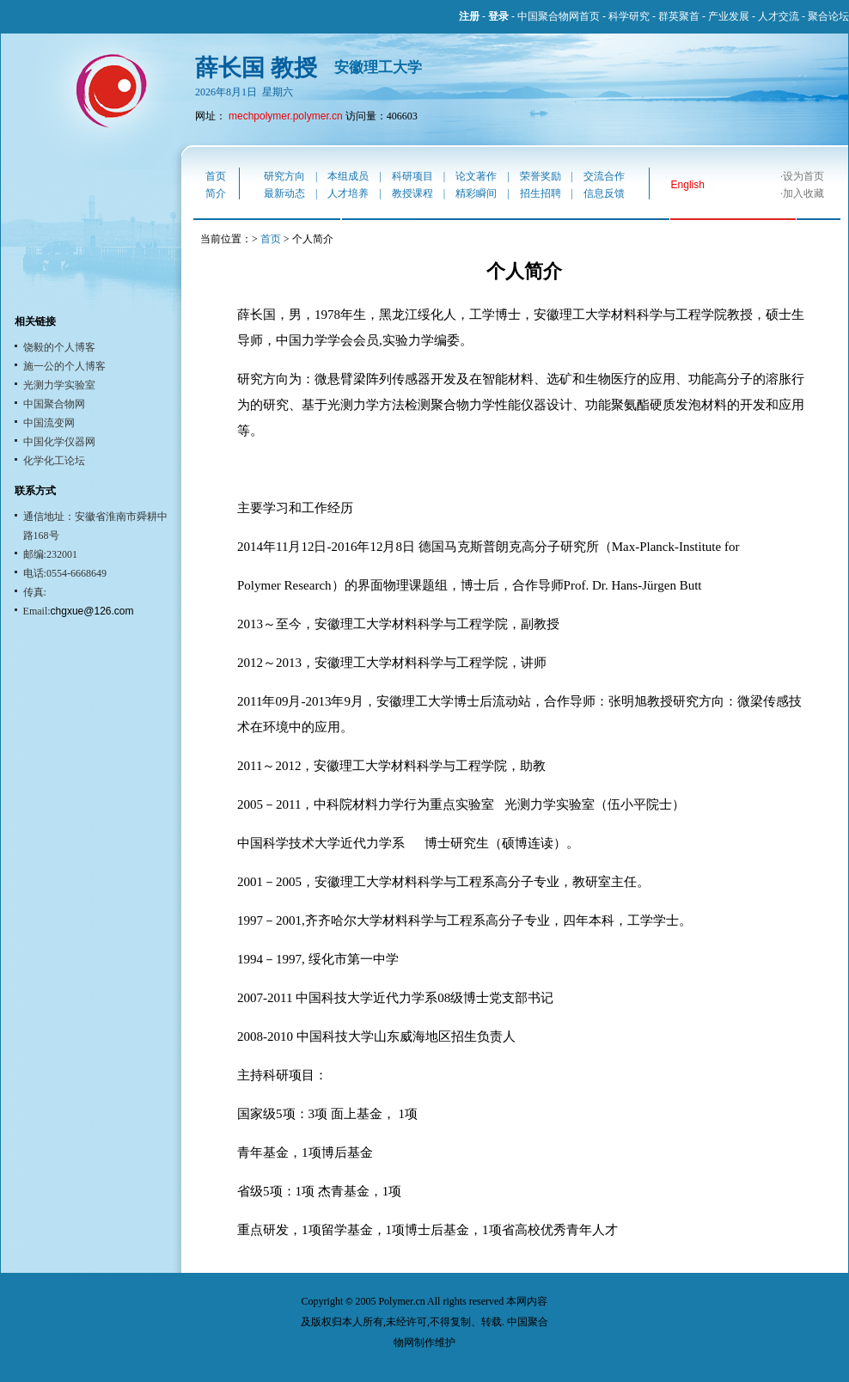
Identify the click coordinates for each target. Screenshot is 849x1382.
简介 (215, 193)
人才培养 (348, 193)
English (688, 185)
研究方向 (284, 176)
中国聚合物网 (54, 404)
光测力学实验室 (59, 385)
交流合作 (604, 176)
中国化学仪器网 (59, 442)
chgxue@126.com (92, 611)
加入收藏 (803, 193)
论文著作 (476, 176)
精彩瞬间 (476, 193)
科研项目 (412, 176)
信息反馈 (604, 193)
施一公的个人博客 (64, 366)
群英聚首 (678, 16)
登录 (498, 16)
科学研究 (629, 16)
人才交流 (778, 16)
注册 (469, 16)
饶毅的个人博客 (59, 347)
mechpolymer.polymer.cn (286, 116)
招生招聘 (540, 193)
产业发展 (728, 16)
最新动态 (284, 193)
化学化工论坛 (54, 461)
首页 (215, 176)
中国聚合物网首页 (558, 16)
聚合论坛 (828, 16)
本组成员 (348, 176)
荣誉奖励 (540, 176)
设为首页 (803, 176)
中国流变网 (49, 423)
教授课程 (412, 193)
